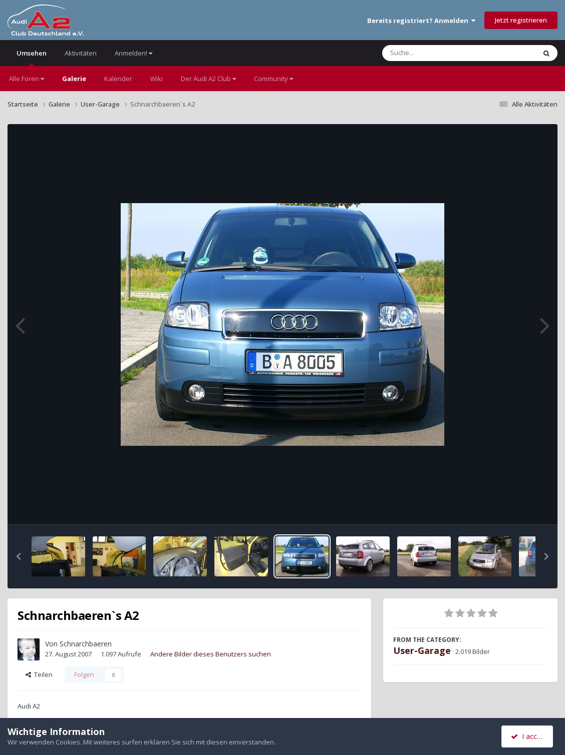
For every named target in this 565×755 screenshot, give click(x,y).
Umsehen (32, 57)
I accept (528, 736)
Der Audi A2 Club (208, 78)
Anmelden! (133, 53)
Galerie (74, 78)
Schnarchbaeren (86, 643)
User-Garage (422, 650)
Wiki (156, 78)
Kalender (118, 78)
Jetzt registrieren (521, 20)
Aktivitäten (81, 53)
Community (273, 78)
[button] (19, 556)
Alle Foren (26, 78)
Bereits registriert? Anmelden (421, 20)
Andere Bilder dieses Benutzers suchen (210, 653)
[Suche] (438, 53)
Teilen (39, 674)
